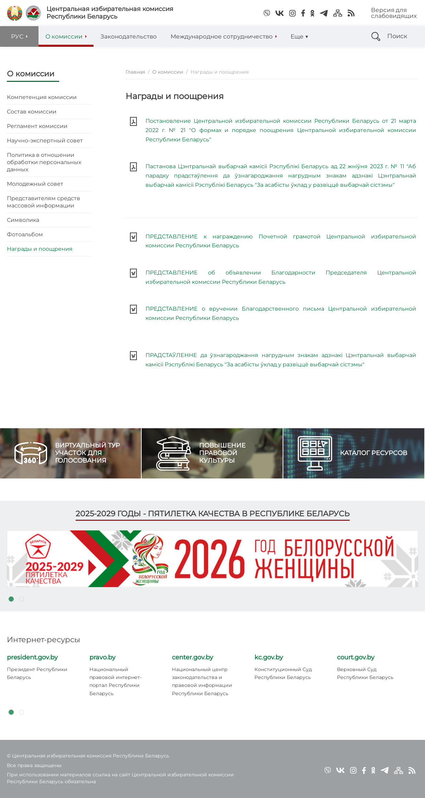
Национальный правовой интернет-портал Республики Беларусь (115, 681)
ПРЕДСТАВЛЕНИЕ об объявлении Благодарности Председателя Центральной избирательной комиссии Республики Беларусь (280, 277)
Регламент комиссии (37, 126)
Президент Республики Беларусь (37, 673)
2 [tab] (21, 598)
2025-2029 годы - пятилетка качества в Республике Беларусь (213, 513)
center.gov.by (192, 657)
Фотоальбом (25, 234)
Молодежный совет (35, 184)
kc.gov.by (268, 657)
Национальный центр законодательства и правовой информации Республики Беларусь (202, 681)
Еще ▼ (299, 36)
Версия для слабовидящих (394, 13)
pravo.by (102, 657)
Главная (135, 72)
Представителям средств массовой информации (43, 202)
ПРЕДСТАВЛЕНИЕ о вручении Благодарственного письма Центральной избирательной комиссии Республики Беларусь (280, 313)
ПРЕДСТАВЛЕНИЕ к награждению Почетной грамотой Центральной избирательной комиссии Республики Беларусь (280, 241)
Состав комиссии (31, 111)
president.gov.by (32, 657)
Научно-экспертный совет (45, 140)
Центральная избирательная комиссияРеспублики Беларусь (109, 13)
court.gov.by (355, 657)
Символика (23, 220)
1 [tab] (11, 598)
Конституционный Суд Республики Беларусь (283, 673)
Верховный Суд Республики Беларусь (365, 673)
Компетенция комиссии (42, 97)
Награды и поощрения (40, 249)
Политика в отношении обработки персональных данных (44, 162)
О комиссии (30, 73)
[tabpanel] (212, 558)
